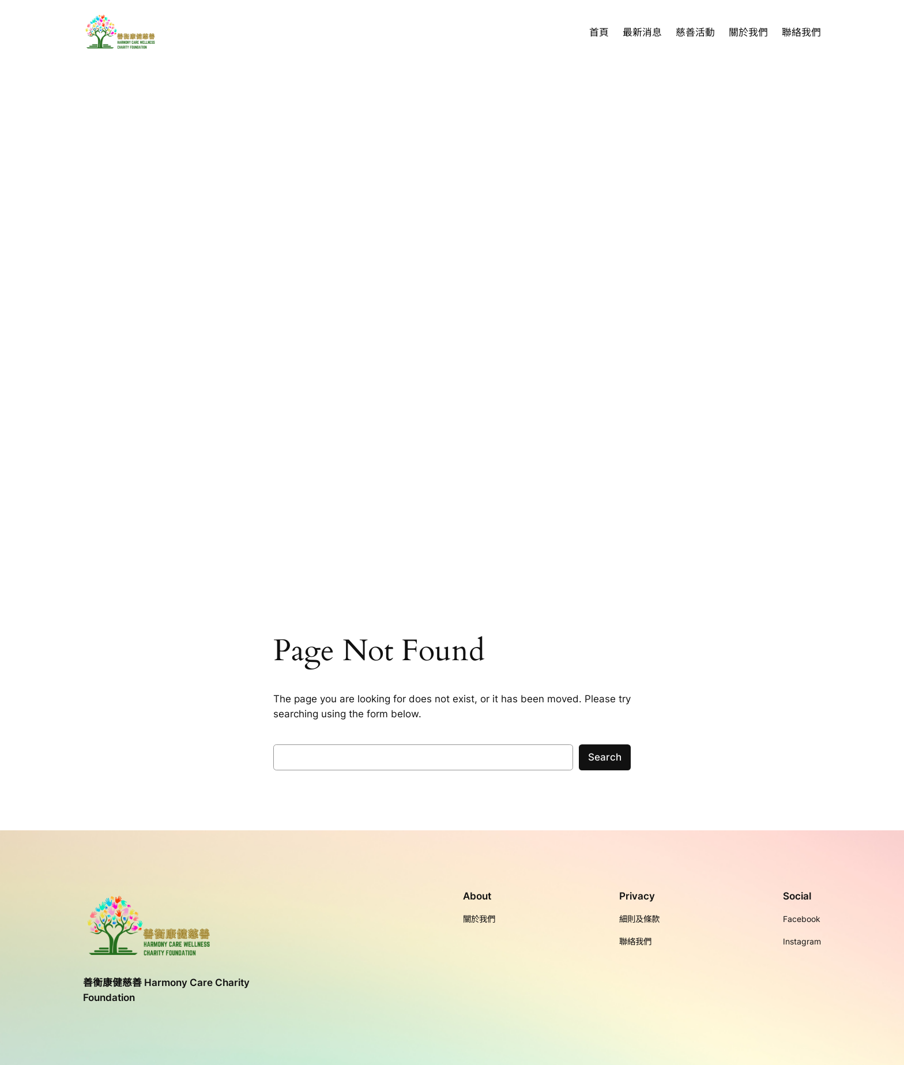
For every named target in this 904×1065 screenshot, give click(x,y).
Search (605, 757)
